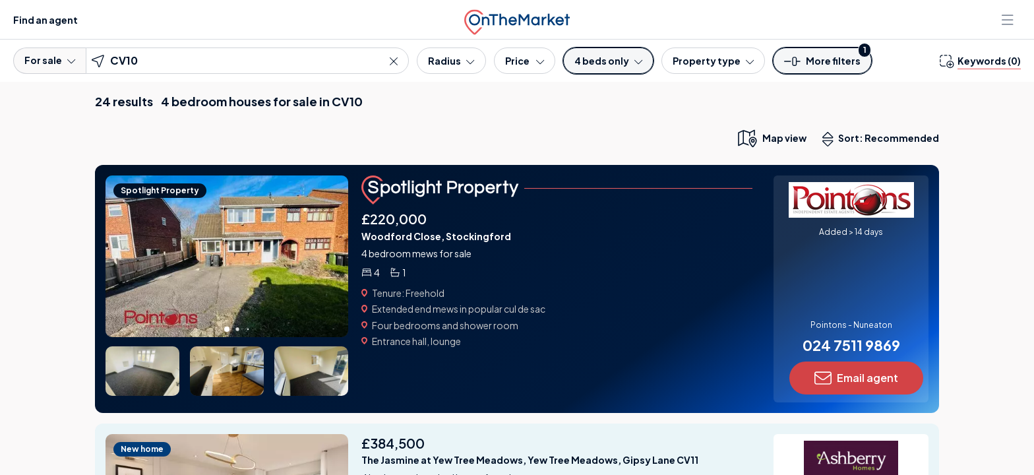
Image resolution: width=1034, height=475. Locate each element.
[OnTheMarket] (517, 19)
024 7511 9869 (851, 345)
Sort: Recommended (884, 139)
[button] (822, 65)
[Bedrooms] (608, 61)
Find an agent (45, 20)
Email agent (856, 378)
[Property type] (713, 61)
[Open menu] (1009, 20)
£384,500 (393, 443)
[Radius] (451, 61)
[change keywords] (980, 60)
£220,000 (394, 218)
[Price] (524, 61)
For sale (49, 60)
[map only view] (771, 137)
